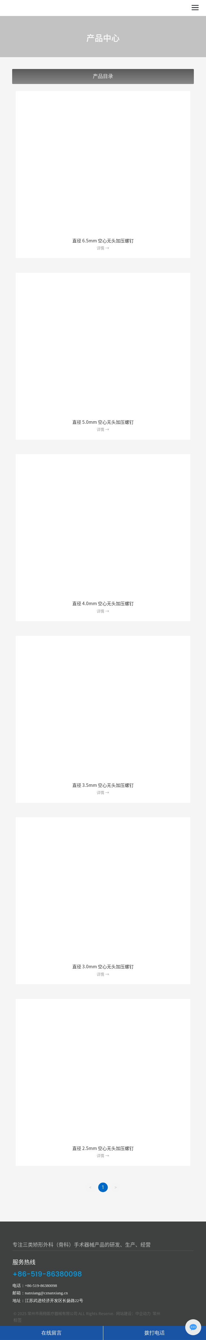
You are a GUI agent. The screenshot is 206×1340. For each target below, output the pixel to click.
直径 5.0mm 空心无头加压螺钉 (103, 422)
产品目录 (103, 76)
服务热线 (24, 1262)
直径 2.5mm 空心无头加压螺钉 (103, 1148)
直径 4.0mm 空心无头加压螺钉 (103, 603)
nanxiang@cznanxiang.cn (46, 1293)
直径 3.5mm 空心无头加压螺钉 (103, 785)
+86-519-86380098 (47, 1274)
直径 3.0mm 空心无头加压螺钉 (103, 966)
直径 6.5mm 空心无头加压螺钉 (103, 241)
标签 (17, 1320)
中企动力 (143, 1313)
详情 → (103, 248)
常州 (156, 1313)
